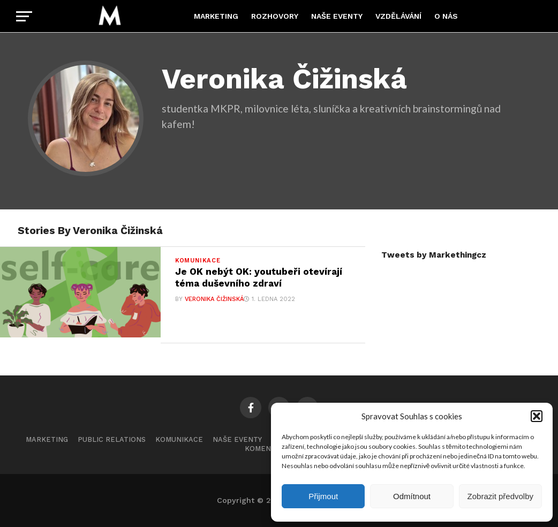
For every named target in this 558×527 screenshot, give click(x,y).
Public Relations (112, 439)
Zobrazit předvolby (500, 496)
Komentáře (267, 449)
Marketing (216, 16)
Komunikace (179, 439)
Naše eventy (337, 16)
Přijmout (323, 496)
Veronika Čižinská (214, 299)
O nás (446, 16)
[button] (536, 416)
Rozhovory (274, 16)
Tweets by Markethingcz (433, 255)
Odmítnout (412, 496)
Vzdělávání (398, 16)
